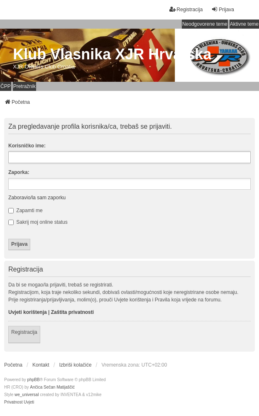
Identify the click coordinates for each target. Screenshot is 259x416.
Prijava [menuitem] (222, 9)
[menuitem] (13, 402)
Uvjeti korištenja (27, 312)
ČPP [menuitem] (5, 86)
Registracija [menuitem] (186, 9)
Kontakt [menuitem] (40, 365)
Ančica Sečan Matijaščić (52, 387)
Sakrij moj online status (38, 222)
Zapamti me (25, 210)
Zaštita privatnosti (72, 312)
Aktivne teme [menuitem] (244, 24)
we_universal (27, 394)
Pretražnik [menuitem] (24, 86)
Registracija (24, 332)
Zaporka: (18, 172)
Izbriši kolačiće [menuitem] (75, 365)
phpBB (33, 379)
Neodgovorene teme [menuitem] (204, 24)
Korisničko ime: (27, 146)
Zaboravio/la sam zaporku (37, 198)
